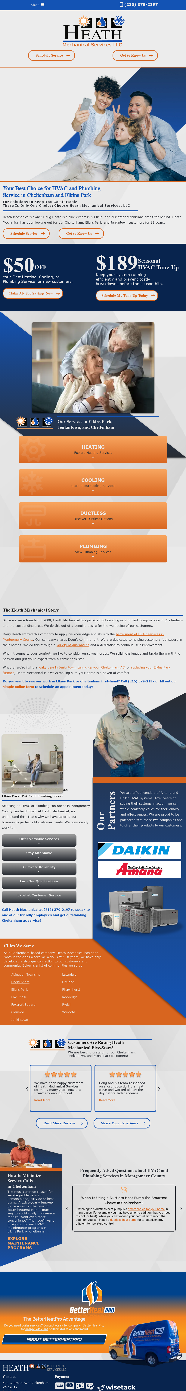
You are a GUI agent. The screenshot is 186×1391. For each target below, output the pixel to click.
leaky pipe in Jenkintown (57, 667)
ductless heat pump (123, 1220)
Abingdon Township (25, 974)
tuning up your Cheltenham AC (101, 667)
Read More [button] (42, 1100)
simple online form (18, 686)
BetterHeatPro (92, 1325)
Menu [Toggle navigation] (38, 5)
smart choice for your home (146, 1209)
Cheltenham (20, 982)
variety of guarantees (73, 645)
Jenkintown (19, 1019)
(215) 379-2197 (141, 4)
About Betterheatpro (54, 1339)
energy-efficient (36, 1329)
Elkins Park (19, 989)
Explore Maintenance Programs (23, 1243)
